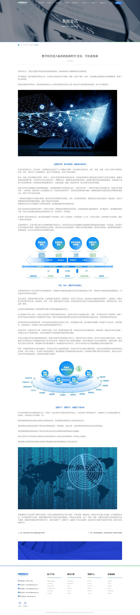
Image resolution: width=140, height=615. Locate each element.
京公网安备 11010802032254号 (76, 612)
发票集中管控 (70, 581)
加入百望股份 (111, 591)
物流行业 (69, 594)
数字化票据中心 (71, 583)
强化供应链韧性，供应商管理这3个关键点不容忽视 (105, 533)
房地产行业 (70, 588)
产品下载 (90, 594)
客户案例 (90, 581)
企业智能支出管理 (51, 588)
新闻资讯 (90, 591)
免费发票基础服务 (51, 581)
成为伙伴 (110, 588)
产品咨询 (110, 581)
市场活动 (90, 583)
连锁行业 (69, 591)
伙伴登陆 (110, 586)
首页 (21, 45)
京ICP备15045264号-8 (89, 612)
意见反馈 (110, 594)
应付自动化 (49, 594)
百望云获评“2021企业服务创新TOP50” (31, 533)
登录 (111, 2)
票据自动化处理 (51, 586)
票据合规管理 (50, 583)
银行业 (69, 586)
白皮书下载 (90, 586)
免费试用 (118, 2)
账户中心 (110, 583)
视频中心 (90, 588)
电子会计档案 (50, 591)
